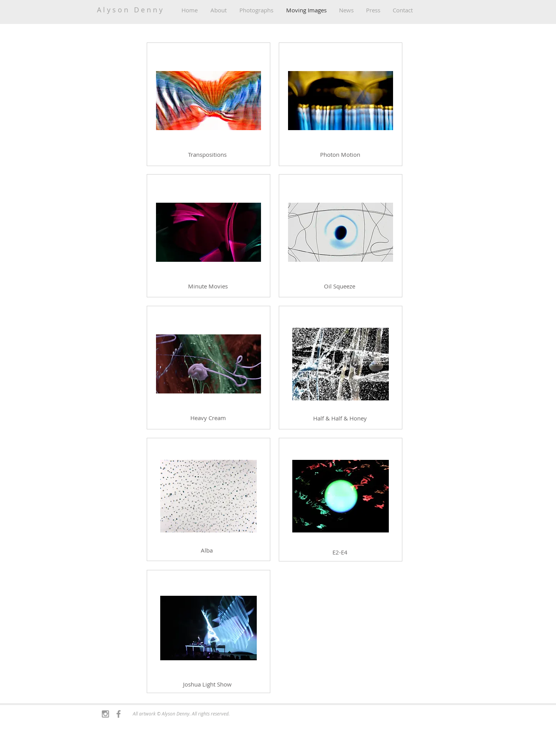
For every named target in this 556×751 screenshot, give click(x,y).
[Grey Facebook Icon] (119, 714)
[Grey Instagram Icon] (105, 714)
